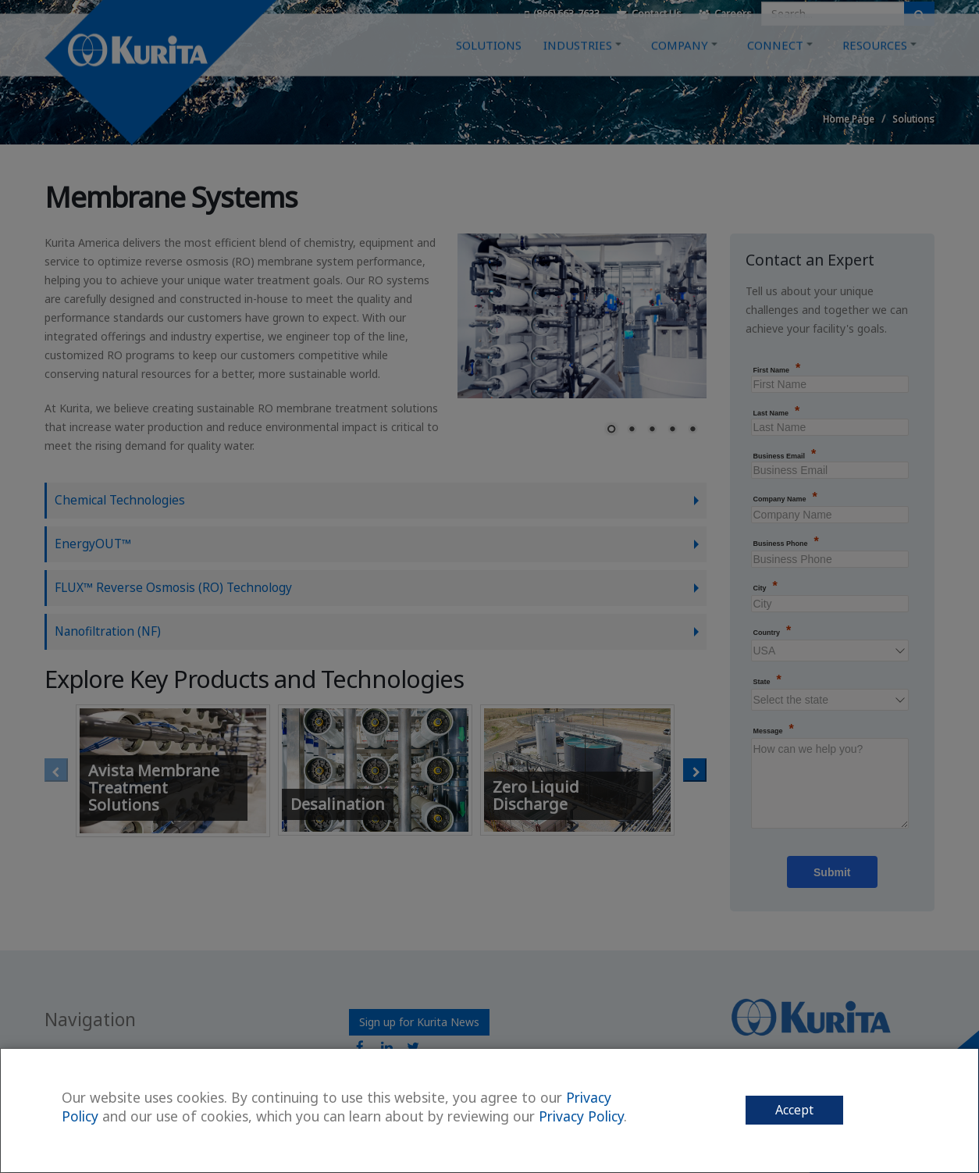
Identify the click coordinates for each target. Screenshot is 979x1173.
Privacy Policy (581, 1116)
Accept (794, 1109)
